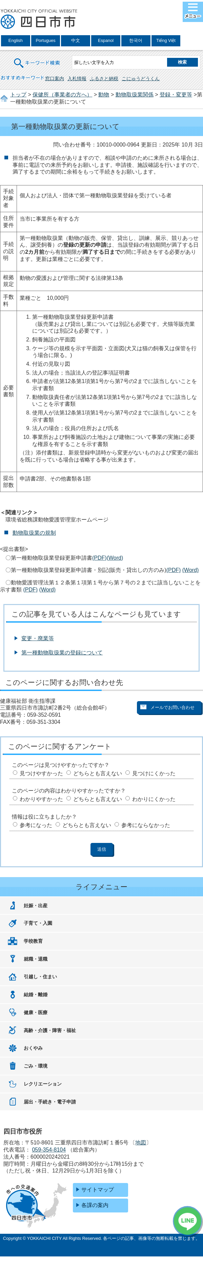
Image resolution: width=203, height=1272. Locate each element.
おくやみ (33, 1048)
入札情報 (76, 78)
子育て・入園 (38, 923)
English (15, 40)
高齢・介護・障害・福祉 (50, 1030)
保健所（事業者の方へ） (62, 94)
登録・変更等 (176, 94)
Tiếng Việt (166, 40)
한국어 (135, 40)
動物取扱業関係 (135, 94)
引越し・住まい (40, 976)
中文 (75, 40)
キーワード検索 (37, 59)
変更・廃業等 (37, 638)
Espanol (106, 40)
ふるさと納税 (104, 78)
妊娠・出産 (35, 905)
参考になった (36, 825)
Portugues (45, 40)
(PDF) (99, 558)
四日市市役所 (39, 19)
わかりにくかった (154, 799)
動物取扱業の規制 (34, 533)
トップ (18, 94)
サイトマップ (97, 1189)
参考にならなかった (145, 825)
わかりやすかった (41, 799)
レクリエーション (43, 1084)
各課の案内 (94, 1205)
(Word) (115, 558)
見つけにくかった (154, 773)
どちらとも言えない (97, 773)
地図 (140, 1142)
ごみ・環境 (35, 1066)
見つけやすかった (41, 773)
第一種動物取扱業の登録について (62, 652)
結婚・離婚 (35, 994)
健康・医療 (35, 1012)
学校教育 (33, 941)
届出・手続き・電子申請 (50, 1101)
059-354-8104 (49, 1150)
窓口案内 (54, 78)
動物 (103, 94)
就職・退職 (35, 959)
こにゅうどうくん (141, 78)
